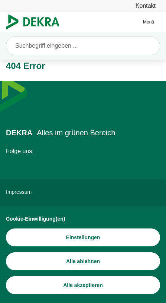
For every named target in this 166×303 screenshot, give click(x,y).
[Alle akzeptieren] (83, 285)
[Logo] (36, 22)
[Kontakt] (145, 6)
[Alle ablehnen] (83, 261)
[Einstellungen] (83, 237)
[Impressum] (83, 192)
